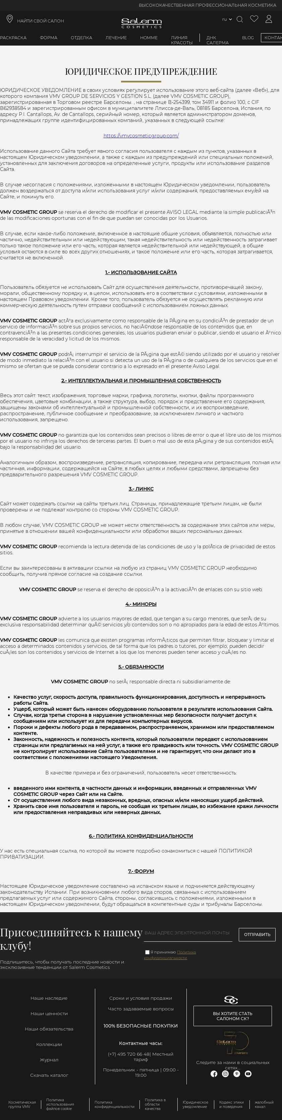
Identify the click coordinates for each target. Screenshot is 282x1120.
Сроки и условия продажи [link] (140, 998)
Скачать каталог (49, 1075)
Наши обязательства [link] (49, 1029)
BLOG (248, 37)
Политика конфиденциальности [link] (114, 1104)
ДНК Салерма (218, 40)
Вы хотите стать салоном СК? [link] (232, 1016)
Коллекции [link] (49, 1044)
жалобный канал (264, 1104)
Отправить (257, 934)
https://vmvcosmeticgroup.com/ (141, 136)
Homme (149, 37)
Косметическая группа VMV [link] (22, 1104)
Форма (48, 37)
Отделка (81, 37)
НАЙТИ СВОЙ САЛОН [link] (40, 20)
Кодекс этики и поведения (231, 1104)
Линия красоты (182, 40)
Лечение (116, 37)
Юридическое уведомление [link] (195, 1104)
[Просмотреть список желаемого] (254, 19)
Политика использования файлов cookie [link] (60, 1104)
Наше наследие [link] (49, 998)
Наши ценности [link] (49, 1013)
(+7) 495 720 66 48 (129, 1054)
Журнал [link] (49, 1059)
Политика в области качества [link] (155, 1104)
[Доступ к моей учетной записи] (269, 19)
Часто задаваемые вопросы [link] (141, 1008)
